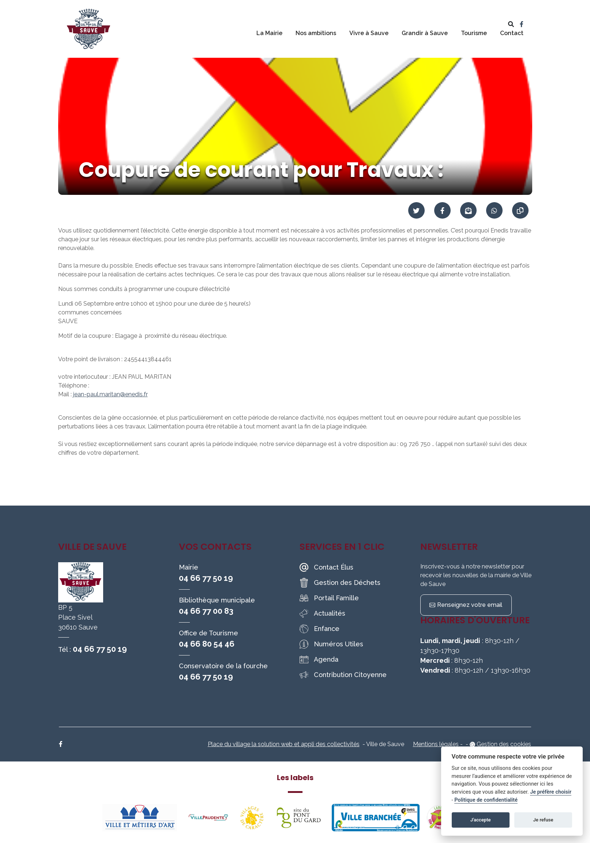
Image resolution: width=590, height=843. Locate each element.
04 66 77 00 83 (206, 611)
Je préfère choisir (550, 792)
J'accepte (480, 820)
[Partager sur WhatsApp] (494, 210)
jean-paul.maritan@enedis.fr (110, 394)
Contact (511, 33)
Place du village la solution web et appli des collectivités (284, 744)
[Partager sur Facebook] (442, 210)
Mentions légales (436, 744)
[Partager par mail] (468, 210)
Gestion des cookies (504, 744)
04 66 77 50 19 (100, 649)
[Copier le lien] (520, 210)
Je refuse (543, 820)
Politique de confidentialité (486, 800)
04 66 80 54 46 (206, 644)
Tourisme (474, 33)
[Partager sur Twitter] (416, 210)
